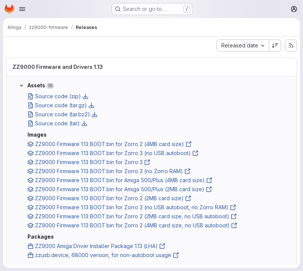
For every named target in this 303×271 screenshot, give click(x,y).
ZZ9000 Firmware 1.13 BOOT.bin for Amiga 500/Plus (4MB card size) (119, 180)
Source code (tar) (57, 123)
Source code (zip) (57, 96)
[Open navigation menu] (22, 9)
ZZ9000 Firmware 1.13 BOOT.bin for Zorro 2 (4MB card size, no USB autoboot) (132, 225)
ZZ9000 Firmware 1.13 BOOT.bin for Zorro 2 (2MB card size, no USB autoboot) (132, 216)
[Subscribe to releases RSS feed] (291, 46)
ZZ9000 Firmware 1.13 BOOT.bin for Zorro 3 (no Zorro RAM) (108, 171)
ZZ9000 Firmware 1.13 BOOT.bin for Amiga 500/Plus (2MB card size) (119, 189)
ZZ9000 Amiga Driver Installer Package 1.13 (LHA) (96, 246)
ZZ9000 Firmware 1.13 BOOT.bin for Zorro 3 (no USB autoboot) (112, 153)
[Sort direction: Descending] (275, 46)
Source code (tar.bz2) (62, 114)
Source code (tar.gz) (60, 105)
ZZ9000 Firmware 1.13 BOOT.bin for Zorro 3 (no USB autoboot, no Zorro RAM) (131, 207)
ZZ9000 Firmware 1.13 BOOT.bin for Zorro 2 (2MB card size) (109, 198)
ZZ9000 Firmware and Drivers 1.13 (57, 67)
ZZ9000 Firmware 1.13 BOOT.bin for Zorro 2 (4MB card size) (109, 144)
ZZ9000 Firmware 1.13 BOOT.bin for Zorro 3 (88, 162)
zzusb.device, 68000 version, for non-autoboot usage (103, 255)
